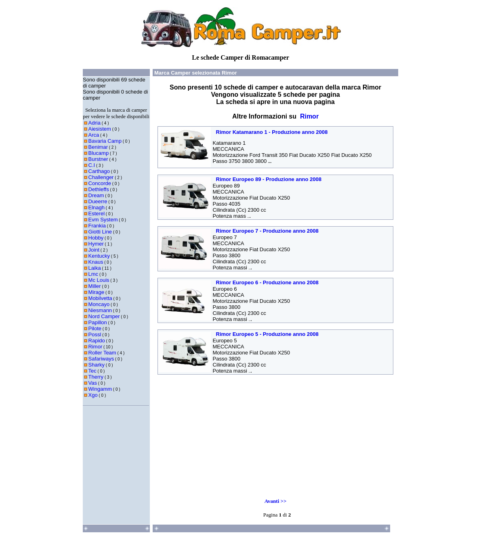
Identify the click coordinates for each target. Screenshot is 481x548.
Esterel (96, 213)
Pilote (95, 328)
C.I (91, 165)
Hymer (96, 244)
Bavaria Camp (105, 141)
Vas (92, 383)
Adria (94, 123)
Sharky (96, 365)
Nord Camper (104, 316)
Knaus (95, 262)
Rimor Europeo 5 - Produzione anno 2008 (267, 334)
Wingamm (100, 389)
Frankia (97, 226)
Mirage (96, 292)
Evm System (103, 220)
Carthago (99, 171)
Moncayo (99, 304)
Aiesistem (99, 129)
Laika (94, 268)
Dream (96, 195)
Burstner (98, 159)
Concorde (99, 183)
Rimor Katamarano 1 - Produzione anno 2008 (272, 132)
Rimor (95, 347)
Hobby (96, 238)
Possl (94, 334)
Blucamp (98, 153)
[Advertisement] (214, 432)
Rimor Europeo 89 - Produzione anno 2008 (269, 179)
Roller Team (102, 353)
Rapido (96, 341)
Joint (93, 250)
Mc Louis (98, 280)
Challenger (101, 177)
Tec (92, 371)
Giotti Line (100, 232)
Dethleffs (98, 189)
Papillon (97, 322)
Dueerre (97, 201)
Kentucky (99, 256)
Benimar (98, 147)
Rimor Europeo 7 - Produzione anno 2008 (267, 231)
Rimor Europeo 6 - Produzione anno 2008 (267, 282)
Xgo (93, 395)
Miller (94, 286)
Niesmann (100, 310)
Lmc (93, 274)
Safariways (101, 359)
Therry (96, 377)
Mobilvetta (100, 298)
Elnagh (96, 207)
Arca (93, 135)
